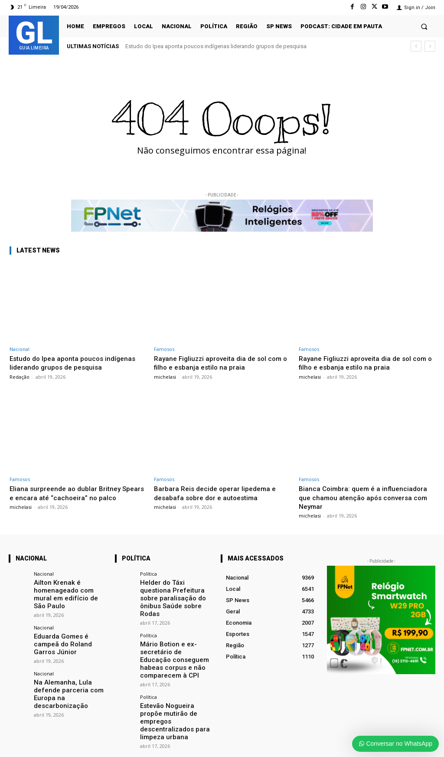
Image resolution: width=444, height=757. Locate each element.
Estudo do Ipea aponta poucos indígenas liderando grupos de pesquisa (216, 46)
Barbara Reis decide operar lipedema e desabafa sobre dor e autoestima (219, 492)
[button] (424, 26)
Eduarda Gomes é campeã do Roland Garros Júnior (68, 628)
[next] (429, 46)
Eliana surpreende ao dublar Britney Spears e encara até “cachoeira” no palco (68, 497)
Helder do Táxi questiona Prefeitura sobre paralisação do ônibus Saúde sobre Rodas (172, 592)
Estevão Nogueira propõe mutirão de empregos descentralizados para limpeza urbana (173, 691)
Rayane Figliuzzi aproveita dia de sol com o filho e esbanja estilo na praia (214, 362)
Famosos (164, 349)
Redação (19, 377)
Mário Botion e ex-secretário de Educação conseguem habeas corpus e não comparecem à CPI (176, 642)
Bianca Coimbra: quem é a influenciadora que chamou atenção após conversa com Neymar (366, 497)
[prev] (416, 46)
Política (148, 573)
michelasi (165, 377)
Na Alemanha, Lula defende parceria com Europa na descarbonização (69, 668)
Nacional (19, 349)
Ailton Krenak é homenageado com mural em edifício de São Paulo (67, 589)
